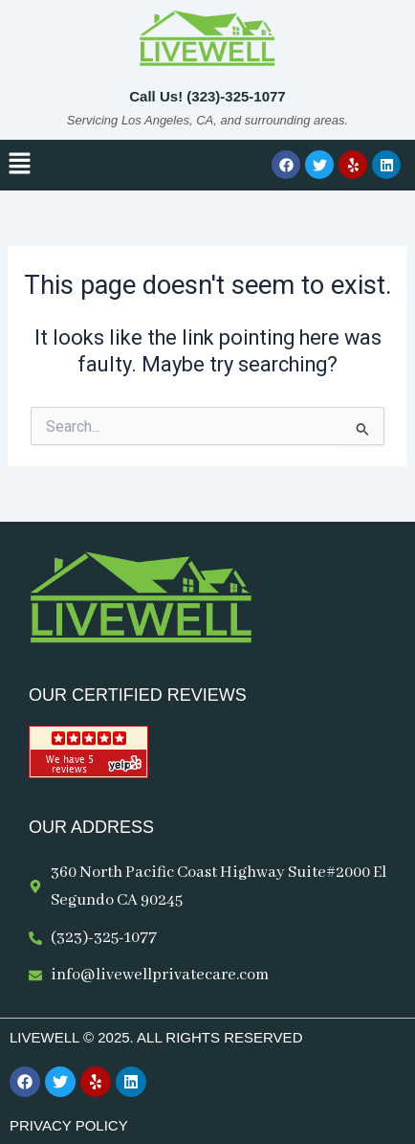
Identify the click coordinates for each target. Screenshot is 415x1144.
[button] (19, 165)
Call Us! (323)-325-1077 (207, 96)
